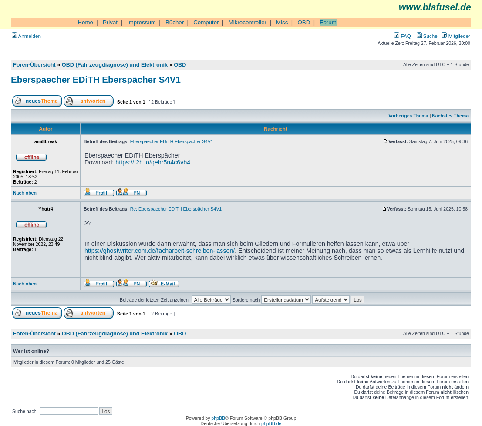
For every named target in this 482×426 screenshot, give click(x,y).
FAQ (402, 36)
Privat (110, 22)
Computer (206, 22)
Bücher (174, 22)
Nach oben (25, 192)
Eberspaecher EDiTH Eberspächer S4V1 (96, 79)
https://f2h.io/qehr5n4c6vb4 (152, 162)
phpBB (218, 418)
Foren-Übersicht (34, 65)
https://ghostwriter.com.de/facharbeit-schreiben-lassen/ (159, 250)
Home (85, 22)
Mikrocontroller (247, 22)
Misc (282, 22)
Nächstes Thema (450, 115)
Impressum (141, 22)
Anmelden (26, 36)
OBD (303, 22)
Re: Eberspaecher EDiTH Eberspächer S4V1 (176, 208)
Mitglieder (456, 36)
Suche (427, 36)
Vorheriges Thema (408, 115)
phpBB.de (271, 423)
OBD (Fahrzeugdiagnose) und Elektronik (115, 65)
